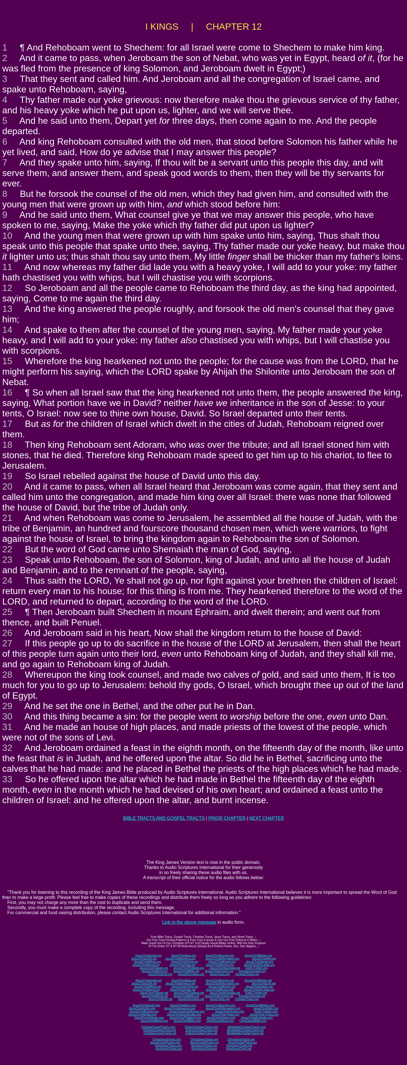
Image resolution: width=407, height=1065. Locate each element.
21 (7, 518)
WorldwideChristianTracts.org (245, 1030)
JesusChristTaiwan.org (154, 968)
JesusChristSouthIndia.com (184, 1014)
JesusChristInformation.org (222, 958)
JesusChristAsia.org (183, 955)
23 (7, 560)
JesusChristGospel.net (219, 995)
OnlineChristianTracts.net (201, 1033)
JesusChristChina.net (184, 986)
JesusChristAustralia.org (224, 968)
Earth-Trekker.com (266, 1011)
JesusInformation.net (191, 999)
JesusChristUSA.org (144, 958)
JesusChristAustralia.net (224, 992)
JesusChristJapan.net (259, 986)
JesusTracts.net (220, 999)
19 (7, 476)
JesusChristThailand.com (185, 1017)
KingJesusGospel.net (252, 995)
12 (7, 288)
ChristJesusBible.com (253, 1020)
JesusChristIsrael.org (148, 955)
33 (7, 779)
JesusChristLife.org (160, 974)
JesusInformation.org (191, 974)
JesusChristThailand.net (189, 992)
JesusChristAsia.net (183, 980)
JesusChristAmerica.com (179, 1008)
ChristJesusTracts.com (166, 1039)
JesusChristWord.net (155, 995)
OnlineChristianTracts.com (201, 1027)
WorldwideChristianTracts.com (247, 1027)
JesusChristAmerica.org (180, 958)
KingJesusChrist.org (204, 1048)
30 (7, 716)
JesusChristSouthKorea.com (187, 1011)
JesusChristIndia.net (183, 989)
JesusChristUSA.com (142, 1008)
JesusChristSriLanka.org (259, 964)
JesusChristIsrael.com (146, 1005)
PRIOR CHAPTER (227, 818)
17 (7, 424)
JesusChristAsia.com (183, 1005)
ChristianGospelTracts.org (159, 1030)
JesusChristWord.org (154, 971)
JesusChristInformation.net (222, 983)
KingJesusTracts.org (204, 1045)
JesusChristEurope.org (219, 955)
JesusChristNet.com (265, 1008)
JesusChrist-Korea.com (229, 1011)
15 (7, 361)
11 (7, 267)
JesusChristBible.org (186, 971)
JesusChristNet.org (264, 958)
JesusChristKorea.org (221, 961)
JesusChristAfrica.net (147, 986)
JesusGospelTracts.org (204, 1042)
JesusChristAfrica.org (147, 961)
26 (7, 633)
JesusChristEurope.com (220, 1005)
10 (7, 236)
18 (7, 445)
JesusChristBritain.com (260, 1005)
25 (7, 612)
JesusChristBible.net (186, 995)
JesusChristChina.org (184, 961)
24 (7, 580)
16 (7, 392)
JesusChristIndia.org (182, 964)
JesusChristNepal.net (146, 989)
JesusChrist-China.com (264, 1014)
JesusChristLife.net (264, 983)
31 (7, 727)
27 (7, 643)
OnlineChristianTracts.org (201, 1030)
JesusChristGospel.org (219, 971)
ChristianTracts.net (247, 999)
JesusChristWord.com (154, 1020)
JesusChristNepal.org (145, 964)
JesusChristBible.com (187, 1020)
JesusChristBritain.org (258, 955)
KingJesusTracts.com (168, 1045)
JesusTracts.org (220, 974)
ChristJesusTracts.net (240, 1039)
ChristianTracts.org (247, 974)
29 (7, 706)
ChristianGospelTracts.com (158, 1027)
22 (7, 549)
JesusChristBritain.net (258, 980)
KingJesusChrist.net (239, 1048)
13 (7, 309)
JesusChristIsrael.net (148, 980)
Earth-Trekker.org (256, 968)
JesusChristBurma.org (220, 964)
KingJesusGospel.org (252, 971)
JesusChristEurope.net (219, 980)
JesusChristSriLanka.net (259, 989)
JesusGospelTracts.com (165, 1042)
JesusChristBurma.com (144, 1011)
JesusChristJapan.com (221, 1017)
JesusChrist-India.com (225, 1014)
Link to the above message (189, 922)
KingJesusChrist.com (168, 1048)
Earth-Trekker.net (256, 992)
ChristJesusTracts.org (204, 1039)
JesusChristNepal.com (142, 1014)
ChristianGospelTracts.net (160, 1033)
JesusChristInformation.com (223, 1008)
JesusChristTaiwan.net (154, 992)
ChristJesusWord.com (220, 1020)
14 (7, 330)
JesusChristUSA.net (144, 983)
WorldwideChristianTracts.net (245, 1033)
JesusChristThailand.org (189, 968)
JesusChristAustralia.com (257, 1017)
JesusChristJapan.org (259, 961)
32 (7, 748)
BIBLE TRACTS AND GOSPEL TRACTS (164, 818)
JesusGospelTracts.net (242, 1042)
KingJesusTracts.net (239, 1045)
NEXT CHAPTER (266, 818)
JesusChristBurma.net (219, 989)
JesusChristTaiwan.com (149, 1017)
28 (7, 675)
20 (7, 486)
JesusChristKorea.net (221, 986)
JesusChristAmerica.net (180, 983)
